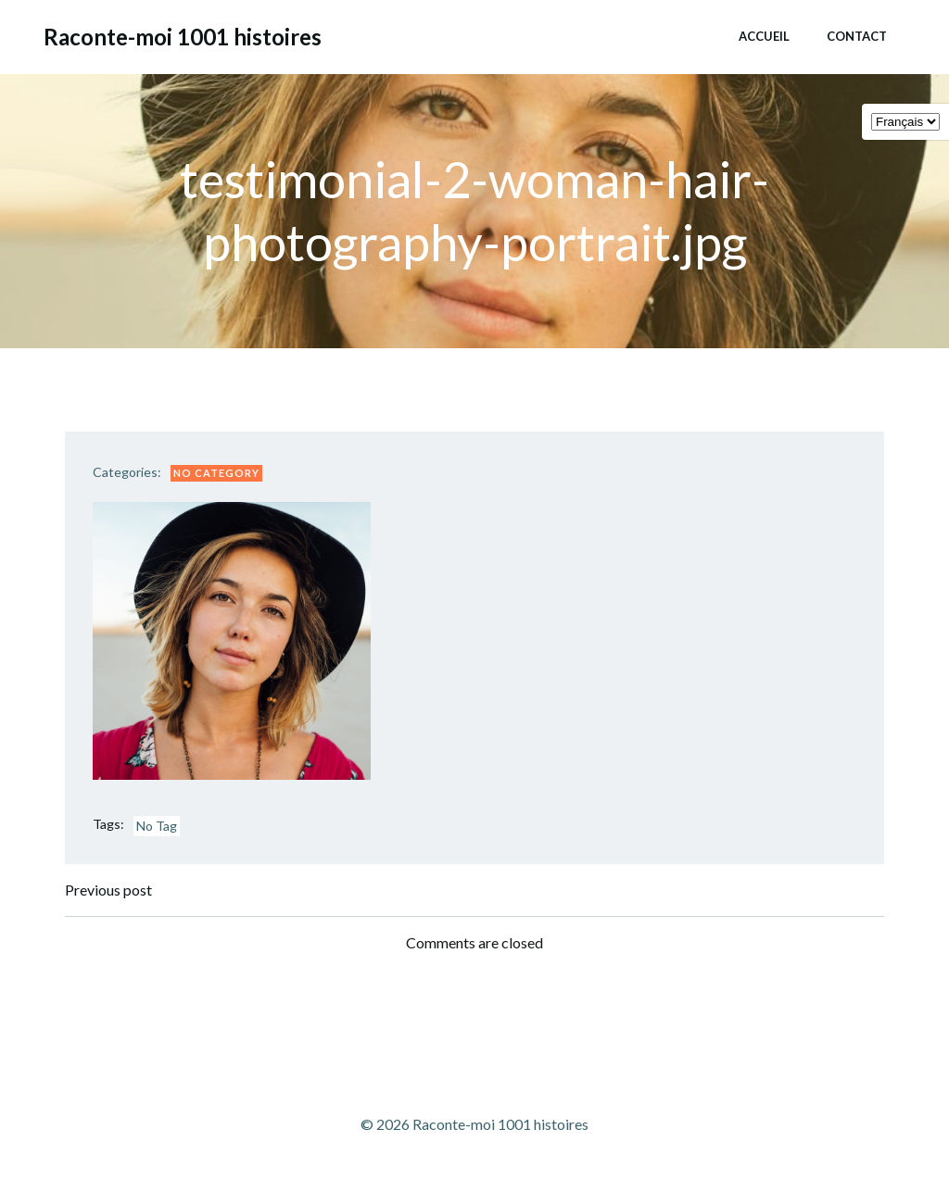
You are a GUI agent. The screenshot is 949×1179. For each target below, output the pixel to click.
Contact (857, 36)
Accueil (764, 36)
